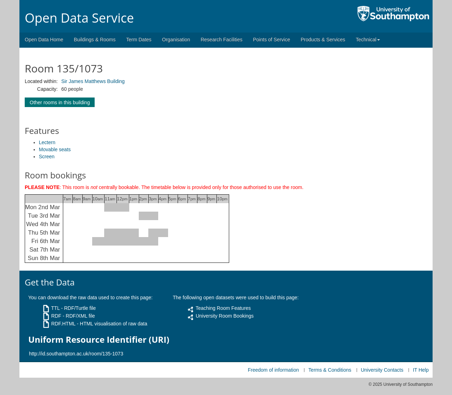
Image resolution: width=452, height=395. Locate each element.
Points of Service (271, 39)
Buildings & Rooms (94, 39)
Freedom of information (273, 370)
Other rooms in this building (60, 102)
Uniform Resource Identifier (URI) (98, 339)
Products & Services (323, 39)
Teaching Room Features (223, 308)
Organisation (176, 39)
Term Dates (138, 39)
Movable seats (55, 149)
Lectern (47, 142)
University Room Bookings (225, 316)
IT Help (421, 370)
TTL (55, 308)
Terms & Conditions (329, 370)
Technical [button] (368, 39)
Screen (46, 156)
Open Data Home (44, 39)
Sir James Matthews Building (93, 81)
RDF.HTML (63, 323)
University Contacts (382, 370)
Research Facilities (221, 39)
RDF (56, 316)
